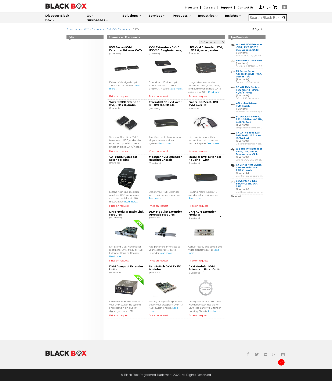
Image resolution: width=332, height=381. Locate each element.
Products (180, 16)
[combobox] (266, 18)
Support (226, 7)
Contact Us (245, 7)
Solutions (130, 16)
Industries (206, 16)
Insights (231, 16)
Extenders (98, 29)
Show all (236, 196)
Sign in (257, 29)
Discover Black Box (57, 18)
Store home (73, 29)
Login (265, 7)
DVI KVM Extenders (118, 29)
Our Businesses (96, 18)
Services (155, 16)
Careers (209, 7)
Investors (191, 7)
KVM (86, 29)
